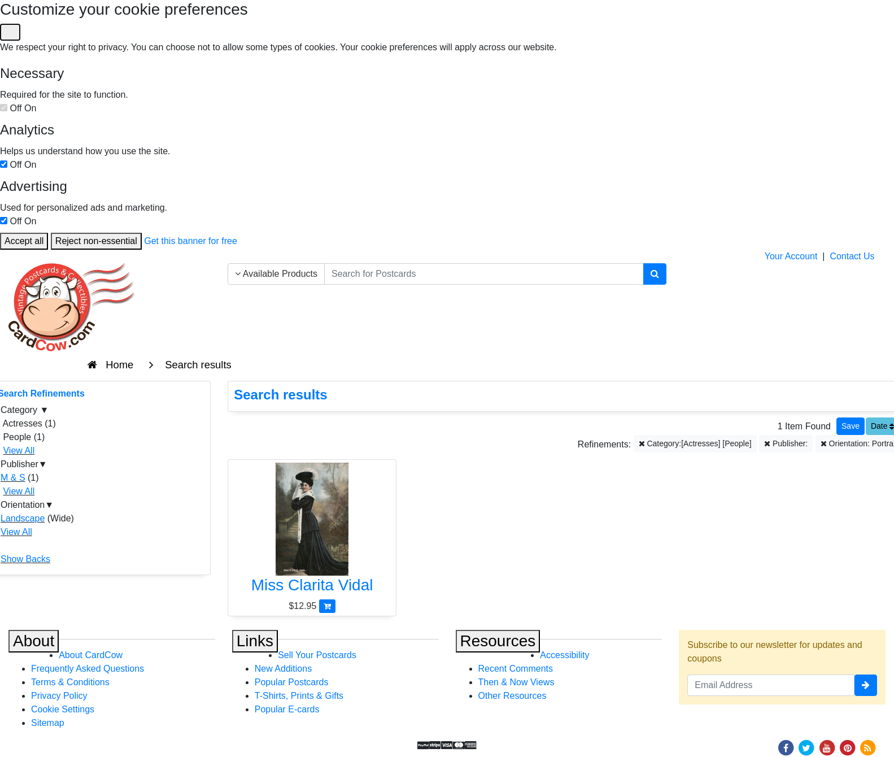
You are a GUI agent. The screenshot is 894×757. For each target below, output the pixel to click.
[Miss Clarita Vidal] (312, 531)
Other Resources (512, 696)
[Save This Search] (850, 426)
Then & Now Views (516, 682)
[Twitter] (806, 747)
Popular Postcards (292, 682)
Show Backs (25, 559)
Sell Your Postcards (317, 655)
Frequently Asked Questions (87, 668)
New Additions (283, 668)
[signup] (865, 685)
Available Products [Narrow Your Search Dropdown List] (276, 274)
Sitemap (47, 723)
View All (18, 450)
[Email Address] (770, 685)
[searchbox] (484, 274)
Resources (498, 641)
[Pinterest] (848, 747)
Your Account (791, 256)
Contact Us (852, 256)
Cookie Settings (62, 709)
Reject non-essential (96, 241)
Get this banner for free (190, 241)
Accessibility (564, 655)
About (33, 641)
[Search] (654, 274)
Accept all (24, 241)
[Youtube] (827, 747)
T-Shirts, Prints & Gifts (299, 696)
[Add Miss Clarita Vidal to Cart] (327, 606)
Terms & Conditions (70, 682)
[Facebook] (786, 747)
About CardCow (91, 655)
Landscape (23, 518)
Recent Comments (515, 668)
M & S (13, 477)
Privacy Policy (59, 696)
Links (255, 641)
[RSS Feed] (868, 747)
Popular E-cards (287, 709)
